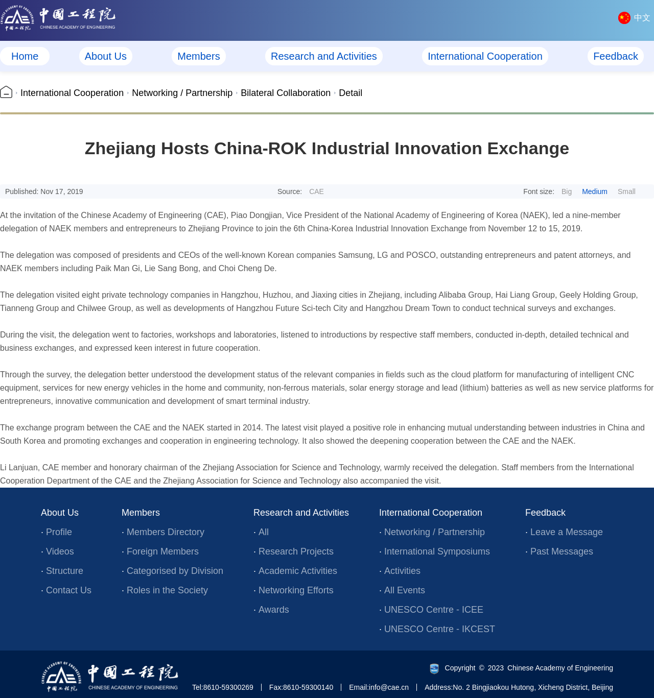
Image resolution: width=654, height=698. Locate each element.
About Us (106, 56)
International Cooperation (485, 56)
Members (198, 56)
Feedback (615, 56)
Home (24, 56)
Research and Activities (324, 56)
